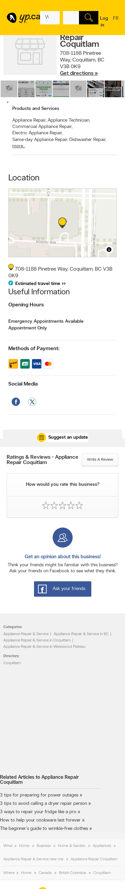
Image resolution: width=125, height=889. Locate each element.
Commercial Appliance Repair (42, 126)
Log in (104, 22)
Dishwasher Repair (87, 139)
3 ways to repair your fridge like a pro (38, 811)
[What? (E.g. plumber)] (50, 17)
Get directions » (79, 73)
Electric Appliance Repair (37, 133)
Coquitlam (12, 663)
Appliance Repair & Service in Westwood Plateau (44, 647)
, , (82, 63)
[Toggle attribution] (109, 250)
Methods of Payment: (33, 348)
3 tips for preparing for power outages (39, 795)
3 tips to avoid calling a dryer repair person (43, 803)
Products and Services (35, 108)
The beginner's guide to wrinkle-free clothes (44, 828)
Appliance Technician (69, 120)
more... (18, 146)
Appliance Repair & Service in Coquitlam (37, 640)
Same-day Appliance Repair (40, 139)
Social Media (23, 384)
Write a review (100, 460)
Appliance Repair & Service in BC (81, 634)
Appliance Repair (29, 120)
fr (115, 22)
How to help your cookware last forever (40, 820)
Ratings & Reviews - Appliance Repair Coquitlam (42, 460)
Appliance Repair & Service (26, 634)
